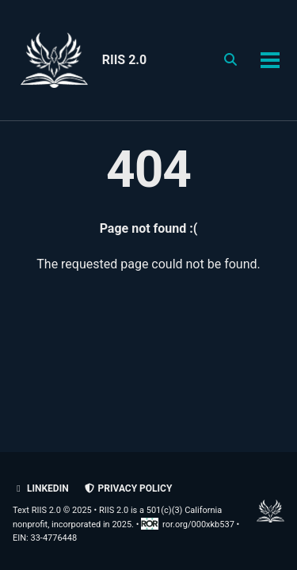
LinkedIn (41, 488)
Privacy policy (128, 488)
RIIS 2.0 (124, 59)
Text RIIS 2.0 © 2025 (52, 510)
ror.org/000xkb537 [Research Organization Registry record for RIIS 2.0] (188, 524)
